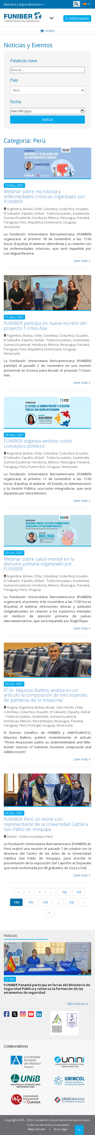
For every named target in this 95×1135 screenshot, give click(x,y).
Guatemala (81, 213)
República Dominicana (45, 222)
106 (45, 902)
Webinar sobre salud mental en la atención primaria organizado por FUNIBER (39, 564)
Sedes (48, 30)
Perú (23, 222)
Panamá (83, 218)
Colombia (50, 209)
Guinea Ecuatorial (17, 218)
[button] (86, 4)
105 (30, 902)
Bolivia (28, 209)
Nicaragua (68, 218)
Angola (12, 707)
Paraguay (11, 222)
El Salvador (12, 213)
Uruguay (69, 222)
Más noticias (77, 1004)
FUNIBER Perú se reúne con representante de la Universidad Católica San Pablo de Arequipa (46, 824)
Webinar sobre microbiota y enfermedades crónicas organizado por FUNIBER (44, 196)
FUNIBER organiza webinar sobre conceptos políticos (38, 443)
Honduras (39, 218)
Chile (38, 209)
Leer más (81, 260)
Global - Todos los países (52, 213)
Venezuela (12, 227)
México (53, 218)
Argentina (14, 209)
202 (71, 902)
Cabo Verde (64, 707)
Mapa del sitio (37, 1129)
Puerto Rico (37, 467)
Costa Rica (66, 209)
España (27, 213)
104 (16, 902)
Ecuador (82, 209)
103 (78, 892)
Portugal (34, 725)
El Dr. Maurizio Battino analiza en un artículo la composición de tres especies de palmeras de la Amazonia (45, 695)
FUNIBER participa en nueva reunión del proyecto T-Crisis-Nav (45, 325)
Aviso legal (60, 1129)
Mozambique (43, 721)
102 (64, 892)
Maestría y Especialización (24, 4)
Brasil (50, 707)
